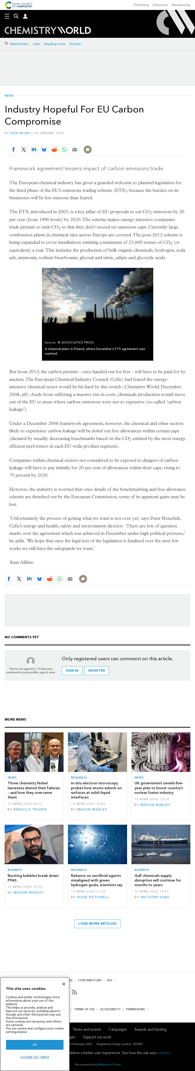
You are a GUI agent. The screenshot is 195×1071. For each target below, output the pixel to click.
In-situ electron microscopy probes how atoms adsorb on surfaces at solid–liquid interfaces (96, 790)
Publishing (141, 5)
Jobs (36, 44)
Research (79, 777)
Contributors (90, 980)
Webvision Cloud (109, 1064)
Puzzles (75, 44)
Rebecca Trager (30, 809)
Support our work (97, 1037)
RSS (109, 980)
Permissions (135, 1009)
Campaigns (118, 1029)
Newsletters (19, 44)
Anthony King (155, 897)
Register (96, 671)
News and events (87, 1029)
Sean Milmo (20, 133)
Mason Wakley (92, 809)
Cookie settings (34, 1057)
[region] (35, 1024)
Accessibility (110, 1009)
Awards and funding (150, 1029)
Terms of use (84, 1009)
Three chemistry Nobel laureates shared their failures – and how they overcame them (34, 790)
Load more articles (97, 924)
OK (34, 1044)
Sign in (72, 671)
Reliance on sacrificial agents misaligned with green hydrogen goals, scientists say (96, 880)
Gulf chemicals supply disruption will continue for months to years (157, 880)
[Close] (64, 984)
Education (160, 5)
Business (15, 870)
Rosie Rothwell (93, 897)
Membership (181, 5)
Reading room (54, 44)
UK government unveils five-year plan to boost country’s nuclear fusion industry (158, 788)
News (9, 96)
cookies (164, 1053)
